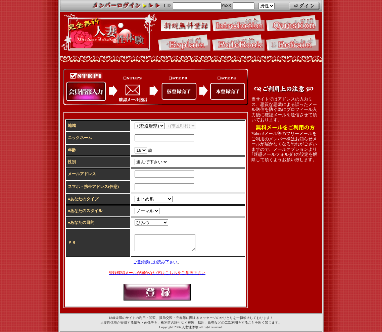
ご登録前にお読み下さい (155, 263)
